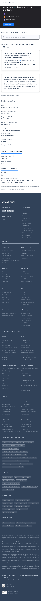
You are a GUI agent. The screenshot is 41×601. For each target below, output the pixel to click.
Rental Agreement (25, 387)
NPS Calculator (24, 414)
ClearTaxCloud (6, 299)
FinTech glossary (26, 228)
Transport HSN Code (26, 318)
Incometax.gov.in (25, 355)
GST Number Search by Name (29, 431)
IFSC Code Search (25, 406)
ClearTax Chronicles (27, 230)
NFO (3, 383)
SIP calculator (6, 411)
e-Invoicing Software (26, 276)
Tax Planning (5, 253)
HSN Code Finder (25, 313)
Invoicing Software (25, 299)
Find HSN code (24, 419)
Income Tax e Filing (7, 250)
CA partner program (7, 292)
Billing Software (24, 297)
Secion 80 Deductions (26, 255)
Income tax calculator (8, 402)
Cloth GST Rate (25, 323)
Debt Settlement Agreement (29, 385)
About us (24, 211)
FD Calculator (6, 424)
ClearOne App (24, 304)
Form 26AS (23, 342)
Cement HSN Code (26, 315)
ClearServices (6, 258)
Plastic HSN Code (25, 320)
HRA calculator (6, 419)
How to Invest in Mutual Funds (10, 368)
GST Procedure (6, 345)
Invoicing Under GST (7, 355)
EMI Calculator (6, 404)
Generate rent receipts (27, 409)
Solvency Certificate (26, 383)
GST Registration (7, 340)
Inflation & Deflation (26, 375)
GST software (6, 276)
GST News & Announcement (10, 347)
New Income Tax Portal (27, 352)
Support (4, 219)
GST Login (5, 274)
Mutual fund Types (7, 371)
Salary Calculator (25, 426)
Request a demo (9, 24)
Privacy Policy (6, 580)
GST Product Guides (28, 233)
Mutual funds (5, 263)
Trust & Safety (26, 235)
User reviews (25, 220)
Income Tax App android (27, 250)
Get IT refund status (26, 424)
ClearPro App (5, 302)
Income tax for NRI (25, 258)
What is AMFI (5, 385)
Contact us (25, 213)
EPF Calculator (24, 429)
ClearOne (23, 294)
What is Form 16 (25, 345)
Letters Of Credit (25, 390)
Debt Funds (5, 380)
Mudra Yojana (24, 373)
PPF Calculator (24, 402)
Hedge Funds (5, 378)
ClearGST (23, 271)
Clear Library (25, 225)
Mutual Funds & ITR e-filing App (11, 260)
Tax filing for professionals (9, 313)
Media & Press (26, 218)
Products (13, 3)
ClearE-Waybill (24, 274)
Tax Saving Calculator (26, 421)
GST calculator (6, 414)
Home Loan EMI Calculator (28, 411)
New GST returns (6, 279)
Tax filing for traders (7, 315)
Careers (24, 216)
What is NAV (5, 388)
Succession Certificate (27, 380)
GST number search (26, 404)
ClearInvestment (6, 255)
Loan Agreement (25, 378)
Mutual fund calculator (8, 406)
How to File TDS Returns (27, 350)
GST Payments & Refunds (9, 352)
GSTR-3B (4, 360)
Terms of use (17, 580)
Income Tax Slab (25, 340)
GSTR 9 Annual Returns (8, 350)
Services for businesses (27, 302)
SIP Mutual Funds (7, 376)
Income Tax (23, 253)
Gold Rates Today (7, 426)
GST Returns (5, 342)
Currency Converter (7, 429)
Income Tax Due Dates (27, 360)
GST (3, 271)
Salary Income (24, 347)
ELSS (3, 373)
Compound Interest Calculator (11, 431)
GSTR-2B (4, 357)
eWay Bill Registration (26, 281)
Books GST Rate (25, 325)
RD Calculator (6, 421)
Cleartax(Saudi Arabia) (28, 238)
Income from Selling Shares (28, 357)
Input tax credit (6, 283)
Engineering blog (27, 223)
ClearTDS (23, 279)
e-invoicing (5, 281)
